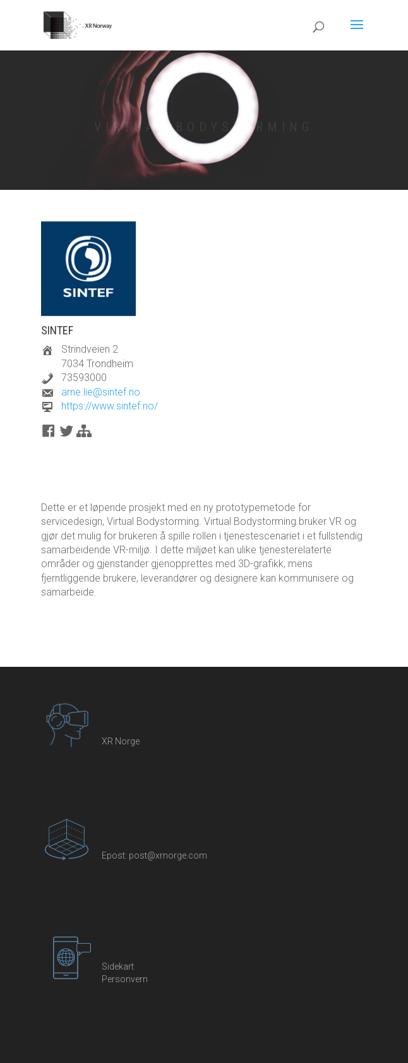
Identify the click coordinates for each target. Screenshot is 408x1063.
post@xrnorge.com (168, 855)
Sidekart (118, 966)
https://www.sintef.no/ (109, 406)
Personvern (125, 979)
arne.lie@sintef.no (100, 392)
